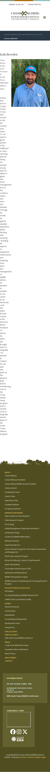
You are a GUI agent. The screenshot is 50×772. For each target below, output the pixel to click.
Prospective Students (13, 509)
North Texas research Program (16, 556)
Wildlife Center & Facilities (17, 588)
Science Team (10, 496)
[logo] (25, 16)
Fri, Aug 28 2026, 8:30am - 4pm (19, 684)
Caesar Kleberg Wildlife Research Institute (22, 34)
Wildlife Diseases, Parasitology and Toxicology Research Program (26, 582)
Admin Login (40, 757)
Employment (10, 658)
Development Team (12, 492)
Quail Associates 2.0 (12, 545)
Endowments (10, 615)
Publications (11, 631)
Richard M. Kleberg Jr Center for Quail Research (22, 560)
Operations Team (11, 500)
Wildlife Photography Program (16, 577)
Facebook (13, 732)
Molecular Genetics (12, 541)
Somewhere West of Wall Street (16, 649)
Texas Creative (27, 757)
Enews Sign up (16, 4)
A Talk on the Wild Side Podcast (16, 645)
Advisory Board (11, 488)
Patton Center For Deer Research (17, 516)
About (8, 472)
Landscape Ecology (12, 532)
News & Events (11, 635)
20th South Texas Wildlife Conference (19, 638)
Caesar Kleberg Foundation (15, 480)
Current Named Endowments (16, 619)
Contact (9, 661)
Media (7, 642)
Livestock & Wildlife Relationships (17, 537)
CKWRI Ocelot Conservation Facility (18, 599)
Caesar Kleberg (10, 476)
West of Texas (10, 653)
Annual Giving (10, 611)
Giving (8, 603)
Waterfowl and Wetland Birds (16, 573)
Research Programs (14, 513)
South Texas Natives (12, 564)
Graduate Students (12, 504)
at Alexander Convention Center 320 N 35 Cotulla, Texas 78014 (19, 690)
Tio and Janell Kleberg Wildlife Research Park (21, 595)
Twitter (25, 732)
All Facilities (9, 591)
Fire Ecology (9, 524)
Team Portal (34, 4)
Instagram (19, 732)
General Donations (12, 607)
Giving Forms (10, 627)
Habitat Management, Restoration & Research (22, 528)
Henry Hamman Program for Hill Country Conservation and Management (25, 550)
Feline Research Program (14, 520)
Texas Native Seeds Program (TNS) (18, 568)
